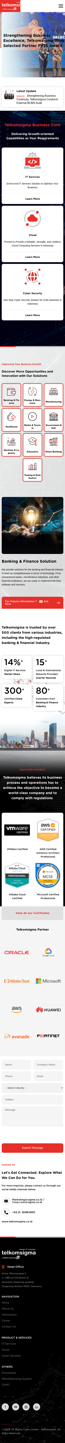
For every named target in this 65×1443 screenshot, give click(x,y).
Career (6, 1320)
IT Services (9, 1344)
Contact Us (9, 1326)
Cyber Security (11, 1356)
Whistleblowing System (17, 1379)
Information (9, 1314)
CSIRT (6, 1385)
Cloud (5, 1350)
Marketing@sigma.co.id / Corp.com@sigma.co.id (28, 1201)
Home (5, 1302)
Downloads (9, 1373)
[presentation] (32, 1135)
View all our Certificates (32, 913)
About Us (8, 1308)
